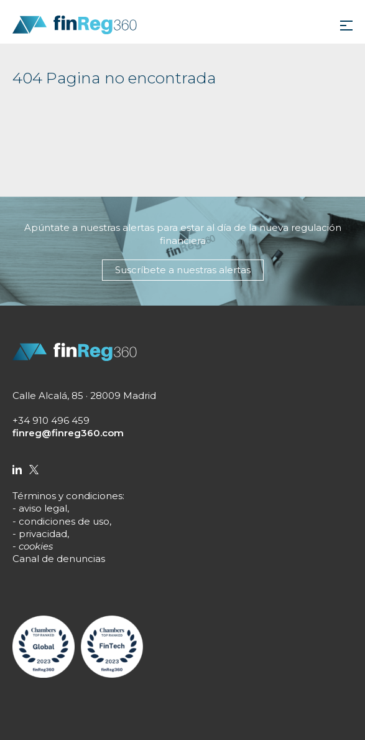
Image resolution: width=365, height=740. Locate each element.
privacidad (43, 534)
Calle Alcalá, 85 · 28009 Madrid (84, 395)
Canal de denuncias (58, 558)
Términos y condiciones (67, 496)
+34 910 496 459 (51, 420)
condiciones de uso (64, 521)
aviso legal (43, 508)
